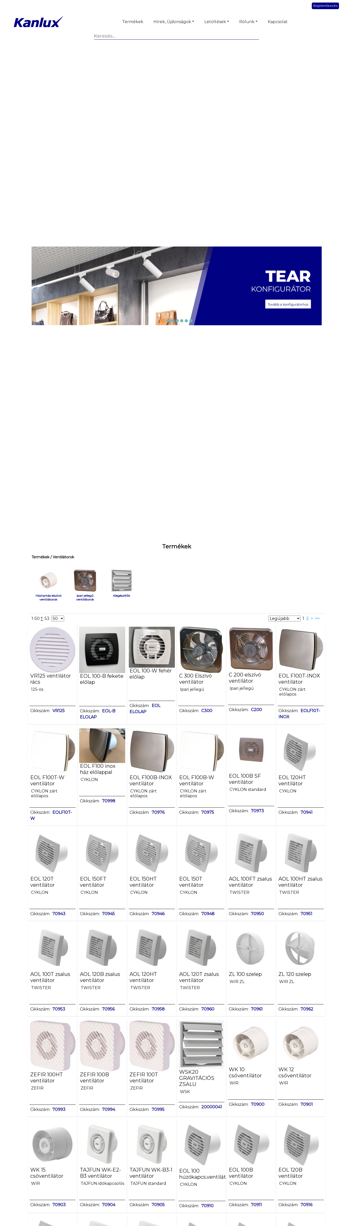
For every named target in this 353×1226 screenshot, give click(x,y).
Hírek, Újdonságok (172, 21)
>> (318, 618)
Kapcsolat (278, 21)
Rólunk (247, 21)
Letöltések (215, 21)
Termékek (132, 21)
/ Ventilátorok (61, 557)
